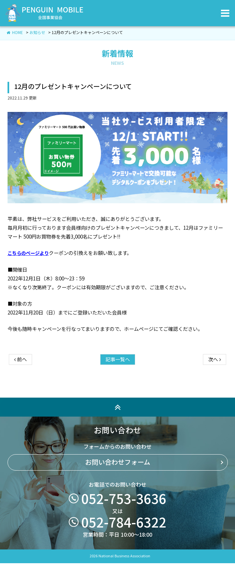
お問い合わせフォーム (117, 476)
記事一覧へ (117, 373)
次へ (214, 373)
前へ (20, 373)
